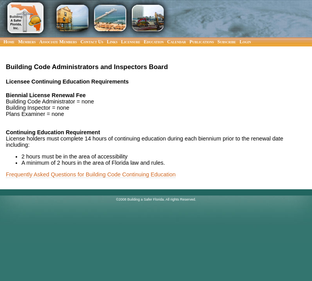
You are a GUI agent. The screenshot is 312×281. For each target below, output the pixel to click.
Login (245, 41)
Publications (202, 41)
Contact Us (91, 41)
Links (112, 41)
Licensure (130, 41)
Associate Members (58, 41)
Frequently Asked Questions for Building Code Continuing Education (91, 174)
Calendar (176, 41)
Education (154, 41)
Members (26, 41)
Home (9, 41)
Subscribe (227, 41)
